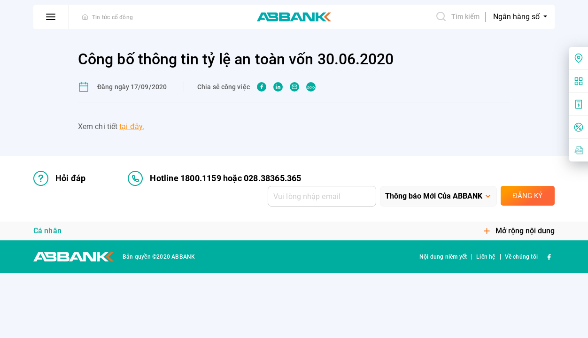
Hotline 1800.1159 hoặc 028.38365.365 (214, 178)
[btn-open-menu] (51, 17)
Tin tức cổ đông (112, 17)
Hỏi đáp (59, 178)
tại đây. (131, 126)
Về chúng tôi (521, 257)
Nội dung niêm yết (443, 257)
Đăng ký (527, 196)
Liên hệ (485, 257)
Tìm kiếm (457, 16)
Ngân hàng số (517, 16)
